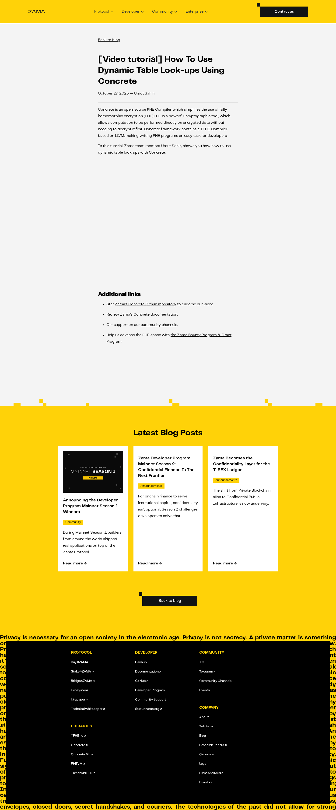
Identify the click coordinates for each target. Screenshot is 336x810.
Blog (202, 735)
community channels (159, 325)
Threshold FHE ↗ (83, 773)
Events (204, 690)
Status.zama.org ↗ (148, 709)
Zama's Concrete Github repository (145, 304)
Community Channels (215, 681)
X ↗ (201, 662)
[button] (104, 11)
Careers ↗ (206, 754)
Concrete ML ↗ (81, 754)
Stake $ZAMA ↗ (82, 671)
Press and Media (211, 773)
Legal (203, 763)
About (204, 717)
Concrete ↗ (79, 745)
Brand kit (205, 782)
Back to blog (109, 40)
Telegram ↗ (207, 671)
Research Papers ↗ (212, 745)
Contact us (284, 11)
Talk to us (206, 726)
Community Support (150, 699)
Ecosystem (79, 690)
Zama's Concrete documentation (148, 314)
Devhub (141, 662)
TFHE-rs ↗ (78, 735)
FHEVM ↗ (78, 763)
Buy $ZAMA (79, 662)
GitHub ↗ (141, 681)
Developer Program (150, 690)
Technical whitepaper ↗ (88, 709)
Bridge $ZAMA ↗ (82, 681)
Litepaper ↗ (79, 699)
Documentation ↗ (148, 671)
